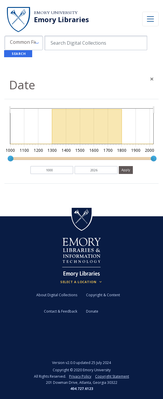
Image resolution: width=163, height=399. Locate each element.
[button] (23, 43)
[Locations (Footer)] (81, 282)
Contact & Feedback (60, 311)
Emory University (56, 12)
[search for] (95, 43)
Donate (92, 311)
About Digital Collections (56, 294)
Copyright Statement (112, 376)
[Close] (152, 79)
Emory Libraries (61, 19)
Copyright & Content (103, 294)
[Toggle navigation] (150, 19)
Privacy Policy (80, 376)
